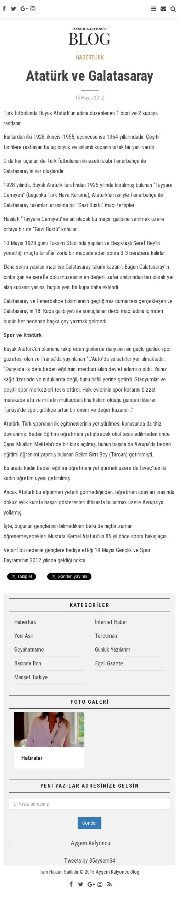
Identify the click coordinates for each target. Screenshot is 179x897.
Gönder (89, 823)
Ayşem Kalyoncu (90, 843)
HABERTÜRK (89, 57)
